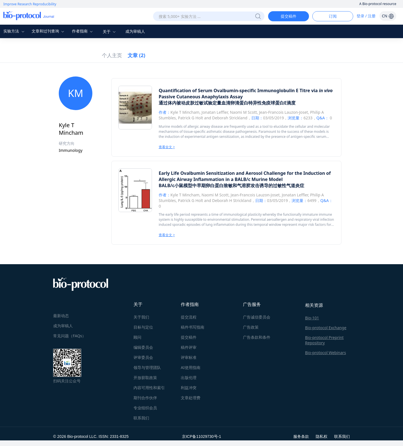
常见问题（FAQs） (69, 335)
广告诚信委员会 (256, 317)
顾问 (137, 337)
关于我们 (141, 317)
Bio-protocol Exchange (325, 327)
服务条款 (301, 436)
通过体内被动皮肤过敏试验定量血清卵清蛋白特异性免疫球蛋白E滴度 (227, 103)
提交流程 (188, 317)
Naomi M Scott (243, 112)
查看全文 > (167, 147)
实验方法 (14, 31)
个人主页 (112, 55)
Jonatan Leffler (215, 112)
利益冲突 (188, 387)
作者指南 (83, 31)
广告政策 (251, 327)
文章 (136, 55)
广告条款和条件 (256, 337)
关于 (110, 31)
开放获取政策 (145, 377)
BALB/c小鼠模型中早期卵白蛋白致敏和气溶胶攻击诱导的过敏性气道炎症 (231, 185)
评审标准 (188, 357)
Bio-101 (312, 317)
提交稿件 (288, 16)
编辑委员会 (143, 347)
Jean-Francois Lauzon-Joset (283, 112)
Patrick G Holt (190, 117)
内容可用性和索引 (149, 387)
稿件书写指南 (192, 327)
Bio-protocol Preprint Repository (324, 340)
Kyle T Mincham (185, 112)
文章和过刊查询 (49, 31)
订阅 (333, 16)
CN (388, 15)
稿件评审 (188, 347)
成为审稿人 (135, 31)
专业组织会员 (145, 407)
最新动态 (61, 315)
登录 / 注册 (366, 15)
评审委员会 (143, 357)
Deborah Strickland (229, 117)
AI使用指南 (190, 367)
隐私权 (321, 436)
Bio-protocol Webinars (325, 352)
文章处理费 (190, 397)
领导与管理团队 (147, 367)
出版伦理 (188, 377)
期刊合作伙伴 (145, 397)
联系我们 (141, 418)
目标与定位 (143, 327)
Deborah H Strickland (231, 200)
